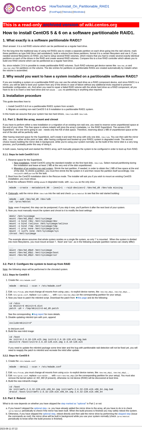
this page (82, 298)
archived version (60, 24)
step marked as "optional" (73, 403)
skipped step (124, 414)
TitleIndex (67, 12)
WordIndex (79, 12)
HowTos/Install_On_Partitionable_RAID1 (79, 6)
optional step (40, 408)
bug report (39, 314)
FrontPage (55, 12)
